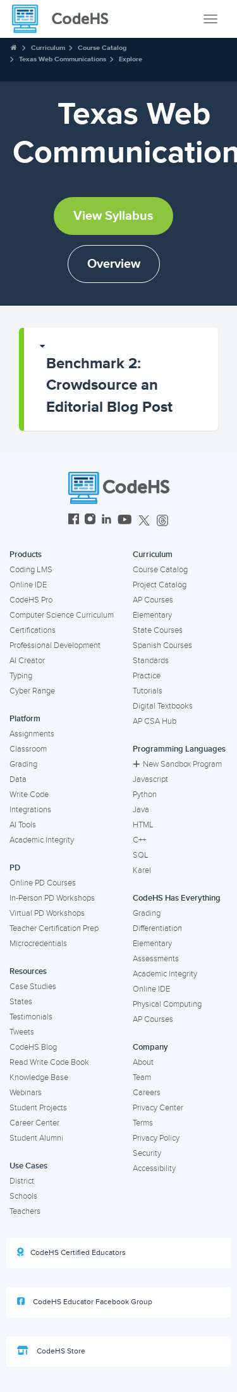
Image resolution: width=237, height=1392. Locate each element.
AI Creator (27, 661)
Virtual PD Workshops (47, 913)
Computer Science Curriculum (61, 615)
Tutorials (147, 691)
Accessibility (154, 1168)
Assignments (31, 734)
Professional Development (54, 645)
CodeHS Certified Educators (71, 1252)
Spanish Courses (162, 645)
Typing (20, 676)
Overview (113, 264)
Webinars (25, 1093)
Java (141, 810)
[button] (121, 379)
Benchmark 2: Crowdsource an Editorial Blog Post (109, 385)
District (21, 1181)
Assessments (156, 959)
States (20, 1002)
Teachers (24, 1211)
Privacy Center (158, 1108)
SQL (141, 855)
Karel (142, 870)
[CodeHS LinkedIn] (106, 520)
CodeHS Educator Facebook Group (84, 1302)
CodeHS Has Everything (177, 898)
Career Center (34, 1123)
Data (18, 779)
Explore (130, 59)
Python (145, 794)
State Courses (158, 630)
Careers (147, 1093)
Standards (151, 661)
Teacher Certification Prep (54, 928)
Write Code (29, 794)
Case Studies (32, 986)
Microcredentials (38, 944)
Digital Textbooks (163, 706)
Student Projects (38, 1108)
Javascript (150, 779)
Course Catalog (102, 48)
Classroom (28, 749)
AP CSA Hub (154, 721)
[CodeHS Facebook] (73, 520)
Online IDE (28, 585)
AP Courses (153, 600)
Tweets (21, 1032)
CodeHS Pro (30, 600)
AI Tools (22, 825)
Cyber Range (32, 691)
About (143, 1062)
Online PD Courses (42, 883)
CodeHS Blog (33, 1047)
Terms (143, 1123)
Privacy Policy (156, 1138)
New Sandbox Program (177, 764)
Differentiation (157, 928)
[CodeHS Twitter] (144, 520)
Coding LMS (30, 570)
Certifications (32, 630)
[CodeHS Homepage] (65, 19)
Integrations (30, 810)
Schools (23, 1196)
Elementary (152, 615)
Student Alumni (36, 1138)
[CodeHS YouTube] (125, 520)
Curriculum (48, 48)
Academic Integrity (41, 840)
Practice (147, 676)
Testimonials (30, 1017)
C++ (139, 840)
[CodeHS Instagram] (90, 520)
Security (147, 1153)
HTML (143, 825)
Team (142, 1077)
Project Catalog (159, 585)
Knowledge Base (38, 1077)
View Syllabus (113, 216)
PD (14, 867)
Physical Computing (167, 1004)
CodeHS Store (51, 1351)
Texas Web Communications (62, 59)
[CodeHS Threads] (162, 520)
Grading (23, 764)
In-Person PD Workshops (52, 898)
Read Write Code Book (49, 1062)
